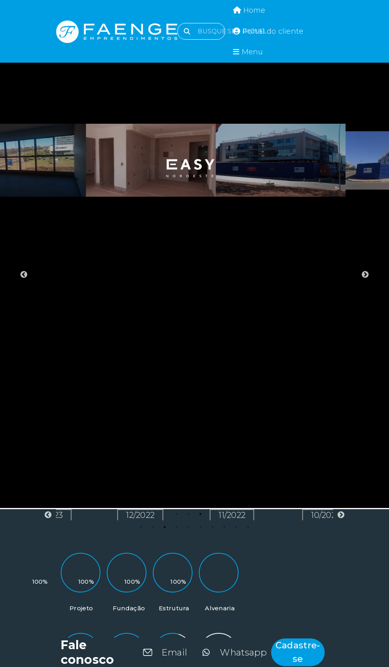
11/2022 (263, 515)
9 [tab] (236, 527)
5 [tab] (189, 527)
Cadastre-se (297, 652)
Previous (24, 275)
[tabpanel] (65, 160)
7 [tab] (212, 527)
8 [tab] (224, 527)
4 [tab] (177, 527)
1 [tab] (141, 527)
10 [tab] (248, 527)
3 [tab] (165, 527)
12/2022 (171, 515)
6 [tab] (200, 527)
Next (365, 275)
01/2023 (79, 515)
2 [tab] (153, 527)
